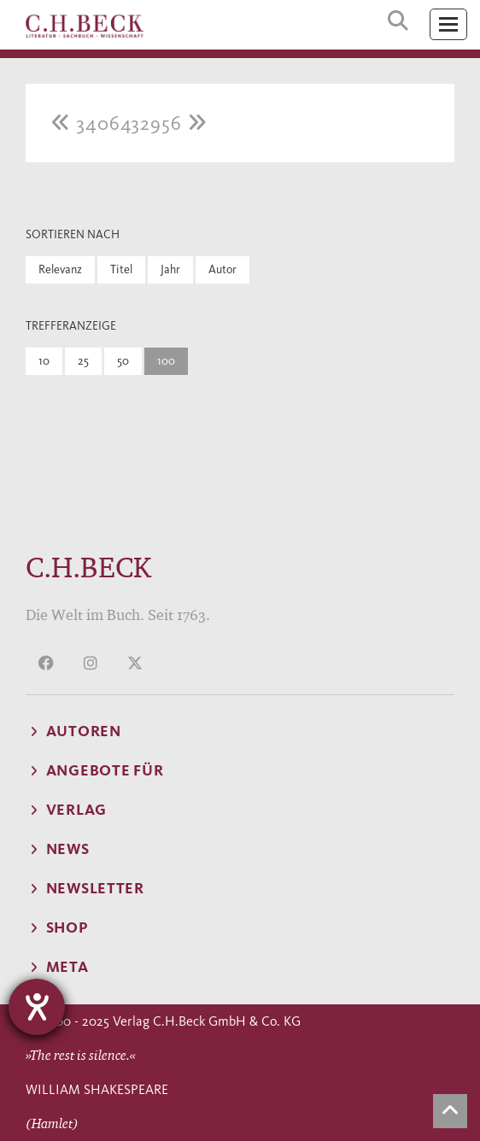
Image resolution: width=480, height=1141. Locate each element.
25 (83, 361)
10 (44, 361)
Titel (121, 269)
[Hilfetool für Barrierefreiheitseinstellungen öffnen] (37, 1007)
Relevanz (60, 269)
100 (166, 361)
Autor (222, 269)
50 (123, 361)
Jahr (170, 269)
